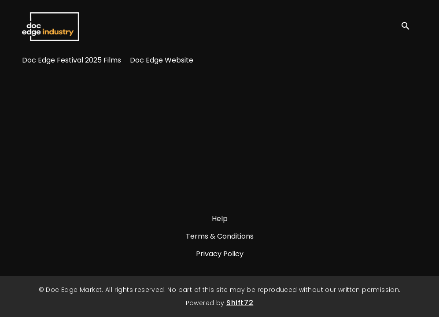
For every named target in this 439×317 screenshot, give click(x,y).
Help (220, 219)
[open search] (409, 26)
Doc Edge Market (50, 26)
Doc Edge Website (161, 60)
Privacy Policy (219, 254)
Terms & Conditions (220, 236)
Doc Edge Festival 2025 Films (71, 60)
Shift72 (239, 303)
